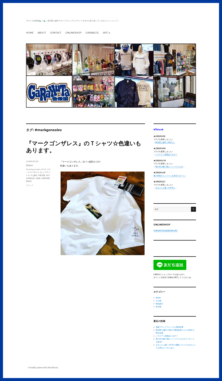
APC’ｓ (106, 32)
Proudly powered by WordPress (43, 367)
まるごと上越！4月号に (165, 188)
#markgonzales (33, 169)
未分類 (158, 306)
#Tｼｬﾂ (44, 169)
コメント (29, 185)
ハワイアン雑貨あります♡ (166, 154)
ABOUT (42, 32)
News (158, 298)
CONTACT (55, 32)
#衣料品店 (30, 178)
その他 (158, 301)
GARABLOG (92, 32)
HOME (30, 32)
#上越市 (34, 175)
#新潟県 (41, 175)
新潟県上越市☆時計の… (165, 142)
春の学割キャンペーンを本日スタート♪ (169, 176)
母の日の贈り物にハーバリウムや (169, 166)
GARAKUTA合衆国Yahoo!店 (165, 230)
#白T (48, 175)
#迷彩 (38, 178)
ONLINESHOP (73, 32)
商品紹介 (29, 165)
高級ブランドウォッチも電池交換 (169, 327)
